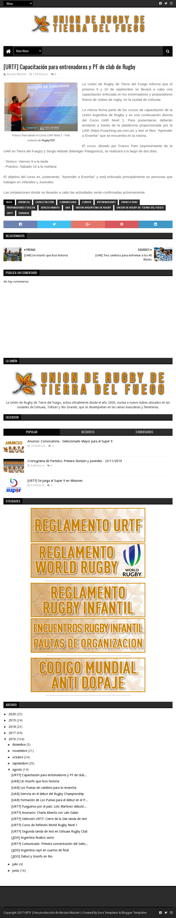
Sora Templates (108, 912)
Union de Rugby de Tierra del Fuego (140, 207)
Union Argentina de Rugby (93, 207)
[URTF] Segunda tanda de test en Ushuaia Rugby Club (49, 831)
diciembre (19, 744)
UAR (67, 207)
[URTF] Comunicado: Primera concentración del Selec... (49, 844)
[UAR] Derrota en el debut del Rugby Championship (47, 794)
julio (15, 864)
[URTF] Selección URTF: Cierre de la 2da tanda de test (49, 819)
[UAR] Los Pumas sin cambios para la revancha (43, 787)
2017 (12, 733)
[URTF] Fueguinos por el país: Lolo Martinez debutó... (49, 806)
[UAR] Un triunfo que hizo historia (35, 781)
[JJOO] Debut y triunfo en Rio (31, 856)
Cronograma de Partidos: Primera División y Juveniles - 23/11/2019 (75, 461)
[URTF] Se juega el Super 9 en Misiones (55, 480)
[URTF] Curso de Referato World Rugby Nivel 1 (44, 825)
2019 (12, 720)
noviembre (20, 751)
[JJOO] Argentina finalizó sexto (32, 837)
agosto (17, 769)
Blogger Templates (134, 912)
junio (16, 870)
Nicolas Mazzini (69, 912)
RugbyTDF (48, 140)
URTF (10, 213)
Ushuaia (24, 213)
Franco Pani (129, 202)
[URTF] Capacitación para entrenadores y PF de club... (49, 775)
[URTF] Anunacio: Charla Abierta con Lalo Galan (44, 812)
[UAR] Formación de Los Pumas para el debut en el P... (49, 800)
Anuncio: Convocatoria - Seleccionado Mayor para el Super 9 (70, 441)
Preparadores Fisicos (21, 207)
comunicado (68, 202)
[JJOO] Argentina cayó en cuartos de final (40, 850)
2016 (12, 739)
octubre (18, 757)
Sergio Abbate (50, 207)
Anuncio (24, 202)
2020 (12, 714)
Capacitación (45, 202)
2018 (12, 727)
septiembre (20, 763)
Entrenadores (106, 202)
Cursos (86, 202)
